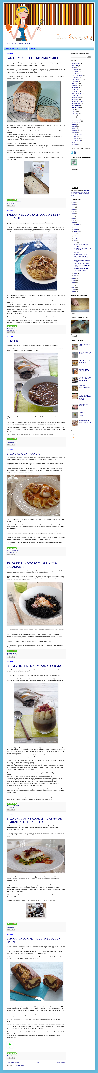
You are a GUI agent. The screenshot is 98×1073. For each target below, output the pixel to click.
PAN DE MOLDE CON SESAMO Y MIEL (33, 58)
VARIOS (74, 136)
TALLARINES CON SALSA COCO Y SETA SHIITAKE (82, 249)
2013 (73, 282)
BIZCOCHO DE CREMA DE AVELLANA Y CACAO (81, 269)
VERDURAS (75, 138)
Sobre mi (33, 48)
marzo (75, 242)
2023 (73, 207)
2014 (73, 280)
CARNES (74, 73)
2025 (73, 204)
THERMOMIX (18, 202)
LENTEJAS (13, 341)
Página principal (12, 48)
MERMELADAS (76, 103)
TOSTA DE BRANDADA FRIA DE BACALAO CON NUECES (85, 379)
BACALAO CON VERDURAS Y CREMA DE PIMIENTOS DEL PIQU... (82, 265)
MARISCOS (75, 99)
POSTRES (75, 119)
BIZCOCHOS (75, 69)
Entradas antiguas (60, 1062)
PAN (13, 202)
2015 (73, 278)
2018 (73, 218)
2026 (73, 202)
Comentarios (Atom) (19, 1065)
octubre (76, 229)
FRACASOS (75, 87)
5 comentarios (10, 1055)
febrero (76, 273)
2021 (73, 211)
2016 (73, 222)
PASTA (14, 328)
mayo (75, 238)
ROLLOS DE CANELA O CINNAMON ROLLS (85, 421)
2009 (73, 291)
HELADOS (75, 89)
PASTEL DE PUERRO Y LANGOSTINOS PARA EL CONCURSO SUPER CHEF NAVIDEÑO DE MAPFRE (81, 397)
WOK (73, 142)
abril (75, 240)
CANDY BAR (75, 71)
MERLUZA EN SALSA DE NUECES (84, 361)
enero (75, 275)
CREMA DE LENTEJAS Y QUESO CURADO (34, 665)
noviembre (76, 227)
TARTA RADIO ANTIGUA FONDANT (84, 386)
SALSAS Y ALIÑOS (77, 123)
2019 (73, 216)
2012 (73, 285)
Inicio (37, 1062)
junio (75, 236)
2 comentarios (10, 330)
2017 (73, 220)
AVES (73, 67)
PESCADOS (15, 550)
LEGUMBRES (15, 441)
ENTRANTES (75, 85)
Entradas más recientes (13, 1062)
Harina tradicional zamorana (45, 62)
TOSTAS (74, 132)
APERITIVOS (75, 64)
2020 (73, 213)
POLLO (74, 117)
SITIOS (74, 125)
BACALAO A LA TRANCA (23, 453)
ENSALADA (75, 83)
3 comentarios (10, 442)
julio (75, 233)
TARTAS (74, 128)
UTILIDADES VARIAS (77, 134)
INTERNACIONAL (77, 93)
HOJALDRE (75, 91)
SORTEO (74, 126)
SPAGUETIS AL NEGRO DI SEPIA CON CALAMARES (81, 257)
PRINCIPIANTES (76, 121)
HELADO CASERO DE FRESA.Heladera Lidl (85, 353)
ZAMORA (74, 144)
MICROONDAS (76, 105)
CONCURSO (75, 77)
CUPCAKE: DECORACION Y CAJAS (83, 414)
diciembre (76, 224)
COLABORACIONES (77, 75)
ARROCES (75, 66)
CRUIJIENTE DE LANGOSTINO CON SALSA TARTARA (84, 370)
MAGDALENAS (76, 97)
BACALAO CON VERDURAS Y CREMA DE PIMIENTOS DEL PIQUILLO (34, 820)
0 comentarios (10, 654)
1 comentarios (10, 807)
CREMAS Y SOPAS (77, 79)
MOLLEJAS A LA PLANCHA (83, 405)
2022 (73, 209)
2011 (73, 287)
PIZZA (73, 115)
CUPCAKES (75, 81)
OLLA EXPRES (76, 107)
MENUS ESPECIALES (78, 101)
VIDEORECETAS (76, 140)
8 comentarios (10, 203)
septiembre (77, 231)
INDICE (24, 48)
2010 (73, 289)
